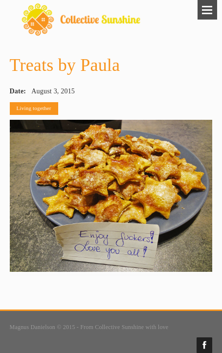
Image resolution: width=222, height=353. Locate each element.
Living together (34, 108)
